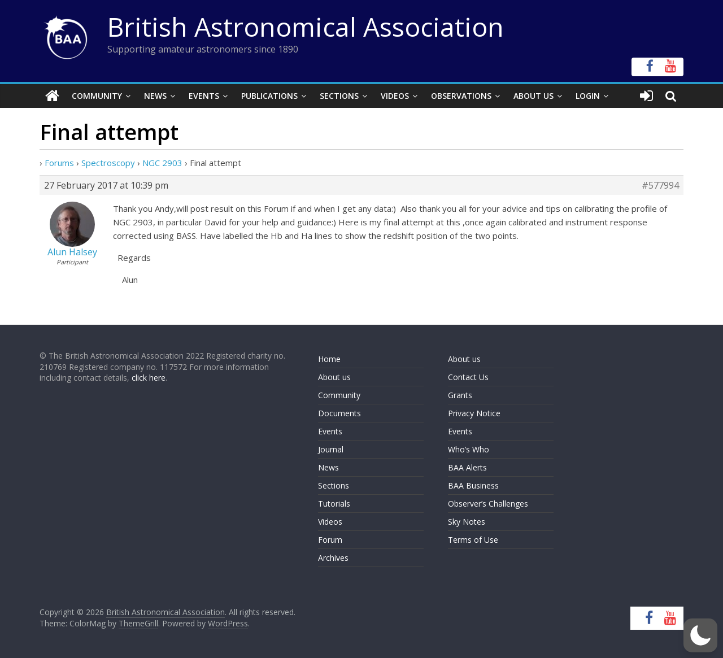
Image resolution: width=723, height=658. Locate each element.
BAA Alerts (467, 467)
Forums (59, 162)
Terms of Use (473, 539)
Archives (333, 557)
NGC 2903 (162, 162)
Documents (339, 413)
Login (588, 95)
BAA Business (473, 485)
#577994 (660, 185)
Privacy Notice (474, 413)
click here (148, 377)
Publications (269, 95)
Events (204, 95)
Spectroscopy (108, 162)
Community (97, 95)
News (155, 95)
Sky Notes (466, 521)
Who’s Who (468, 449)
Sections (339, 95)
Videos (395, 95)
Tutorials (334, 503)
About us (334, 377)
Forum (330, 539)
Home (329, 359)
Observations (461, 95)
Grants (460, 395)
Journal (330, 449)
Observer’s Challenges (488, 503)
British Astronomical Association (305, 26)
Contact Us (468, 377)
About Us (533, 95)
